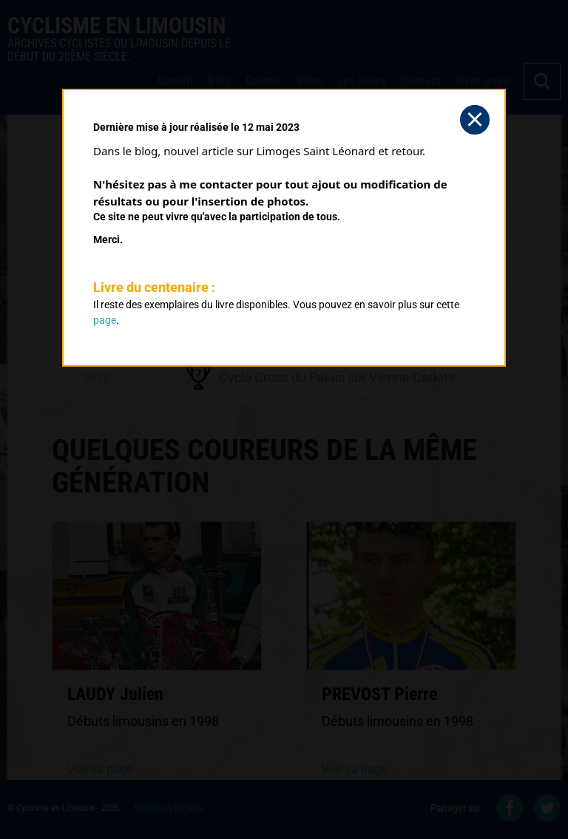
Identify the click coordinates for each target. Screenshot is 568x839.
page (104, 320)
